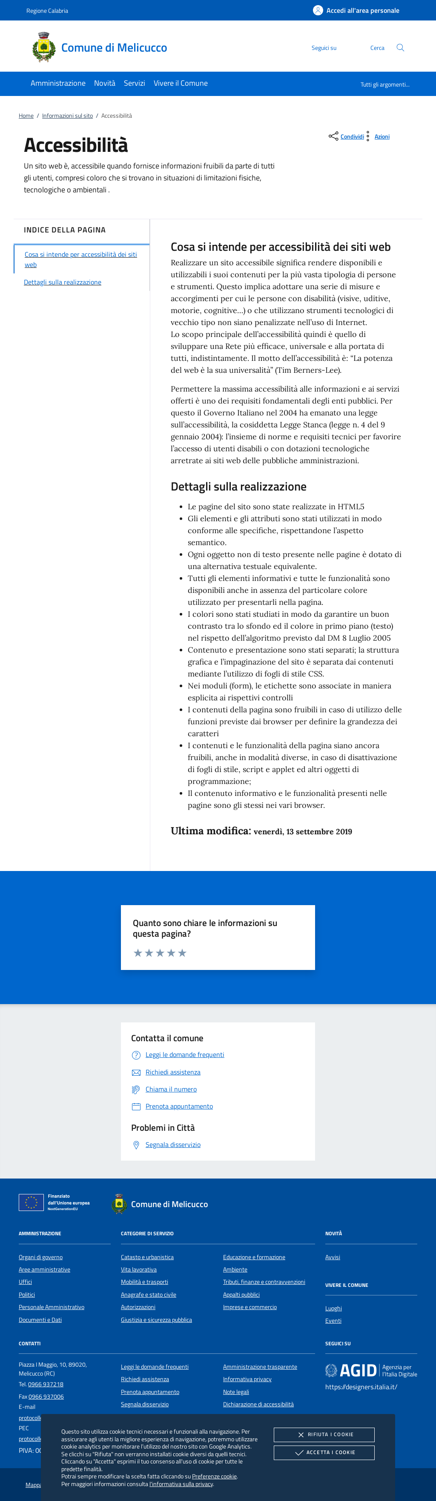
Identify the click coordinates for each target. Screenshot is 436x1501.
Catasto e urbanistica (147, 1257)
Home (26, 115)
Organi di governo (41, 1257)
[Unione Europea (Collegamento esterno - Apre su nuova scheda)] (57, 1204)
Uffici (25, 1281)
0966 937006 (46, 1396)
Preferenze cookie (214, 1476)
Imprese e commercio (250, 1307)
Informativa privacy (247, 1379)
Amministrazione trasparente (260, 1366)
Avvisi (332, 1257)
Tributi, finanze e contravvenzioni (264, 1281)
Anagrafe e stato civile (148, 1294)
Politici (27, 1294)
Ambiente (235, 1269)
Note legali (236, 1391)
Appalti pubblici (241, 1294)
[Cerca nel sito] (400, 47)
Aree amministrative (44, 1269)
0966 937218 (45, 1384)
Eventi (333, 1320)
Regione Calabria (47, 10)
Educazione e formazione (254, 1257)
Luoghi (333, 1308)
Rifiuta (324, 1435)
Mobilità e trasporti (144, 1281)
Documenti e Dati (40, 1319)
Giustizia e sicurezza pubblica (156, 1319)
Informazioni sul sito (67, 115)
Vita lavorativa (139, 1269)
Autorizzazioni (138, 1307)
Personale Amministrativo (51, 1307)
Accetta (324, 1453)
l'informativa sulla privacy (181, 1483)
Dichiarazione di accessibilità (258, 1404)
